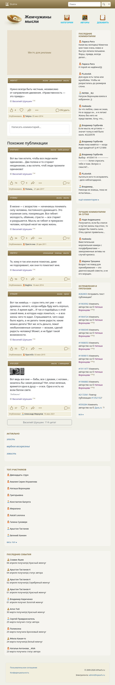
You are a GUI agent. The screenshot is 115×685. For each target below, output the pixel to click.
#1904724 (83, 316)
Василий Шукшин (22, 101)
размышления (56, 80)
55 (16, 348)
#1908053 (83, 342)
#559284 (83, 404)
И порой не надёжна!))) (90, 67)
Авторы (85, 16)
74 (16, 182)
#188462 (13, 198)
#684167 (13, 80)
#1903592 (83, 303)
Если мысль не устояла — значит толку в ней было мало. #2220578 (92, 131)
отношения (48, 253)
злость (11, 439)
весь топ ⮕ (12, 542)
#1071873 (14, 149)
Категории (67, 16)
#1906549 (83, 329)
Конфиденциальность (19, 672)
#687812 (13, 253)
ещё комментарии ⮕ (89, 199)
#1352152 (96, 397)
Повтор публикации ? (90, 396)
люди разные (63, 149)
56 (16, 279)
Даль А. (98, 407)
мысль (66, 198)
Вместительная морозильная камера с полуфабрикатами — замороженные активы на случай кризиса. (92, 248)
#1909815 (83, 355)
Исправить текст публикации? (91, 295)
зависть (11, 453)
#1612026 (14, 363)
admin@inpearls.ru (97, 675)
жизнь (45, 80)
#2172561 (83, 394)
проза (66, 294)
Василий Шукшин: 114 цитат (39, 422)
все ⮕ (81, 414)
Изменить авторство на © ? (91, 306)
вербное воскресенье (18, 446)
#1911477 (83, 368)
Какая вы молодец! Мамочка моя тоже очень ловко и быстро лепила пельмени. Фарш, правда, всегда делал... (93, 51)
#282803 (83, 294)
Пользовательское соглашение (23, 667)
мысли (66, 80)
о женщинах (64, 363)
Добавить (103, 16)
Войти (11, 4)
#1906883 (83, 381)
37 (16, 408)
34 (16, 238)
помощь (58, 253)
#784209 (13, 294)
